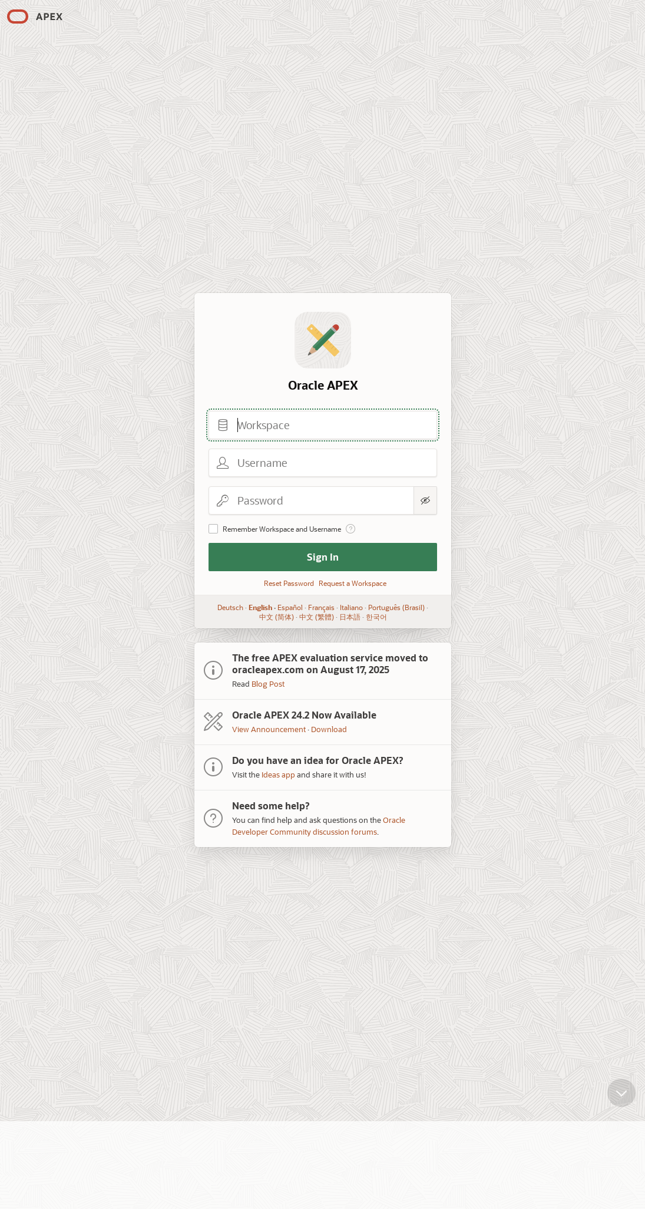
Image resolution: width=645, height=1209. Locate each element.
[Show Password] (425, 500)
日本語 (349, 616)
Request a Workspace (352, 583)
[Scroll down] (621, 1084)
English (260, 607)
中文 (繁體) (316, 616)
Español (290, 607)
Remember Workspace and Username (282, 528)
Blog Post (268, 683)
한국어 (375, 616)
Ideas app (278, 774)
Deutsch (230, 607)
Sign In (323, 557)
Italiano (351, 607)
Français (321, 607)
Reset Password (289, 583)
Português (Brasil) (396, 607)
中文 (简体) (276, 616)
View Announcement (269, 729)
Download (329, 729)
